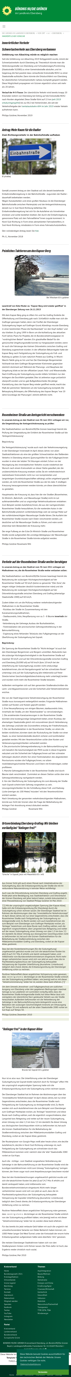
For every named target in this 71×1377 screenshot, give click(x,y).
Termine (7, 1289)
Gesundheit (42, 1295)
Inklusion (41, 1298)
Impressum (40, 1375)
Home (11, 1375)
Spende (50, 1375)
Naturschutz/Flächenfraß (48, 1304)
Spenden (7, 1304)
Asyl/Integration (44, 1271)
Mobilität (41, 1301)
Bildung (41, 1277)
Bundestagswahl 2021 (13, 1274)
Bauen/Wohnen (44, 1274)
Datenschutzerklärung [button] (30, 1364)
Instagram (8, 1316)
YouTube (7, 1313)
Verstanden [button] (42, 1372)
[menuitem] (19, 1270)
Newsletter (29, 1375)
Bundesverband (10, 1335)
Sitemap (58, 1375)
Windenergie (43, 1313)
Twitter (7, 1310)
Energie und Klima (45, 1283)
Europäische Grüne (12, 1337)
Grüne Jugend (9, 1283)
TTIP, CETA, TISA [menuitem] (44, 1310)
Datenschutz (9, 1298)
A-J (49, 33)
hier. (37, 230)
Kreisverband (9, 1328)
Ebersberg (57, 33)
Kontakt (19, 1375)
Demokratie (42, 1280)
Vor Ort (41, 33)
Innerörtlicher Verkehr (13, 36)
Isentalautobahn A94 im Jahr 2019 (37, 106)
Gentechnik (42, 1292)
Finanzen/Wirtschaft (46, 1289)
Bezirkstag (8, 1286)
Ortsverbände (9, 1280)
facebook (8, 1307)
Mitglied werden (11, 1301)
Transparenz (43, 1307)
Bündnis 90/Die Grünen (31, 9)
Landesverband (10, 1331)
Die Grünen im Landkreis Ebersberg (19, 33)
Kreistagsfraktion (11, 1277)
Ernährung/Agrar (45, 1286)
